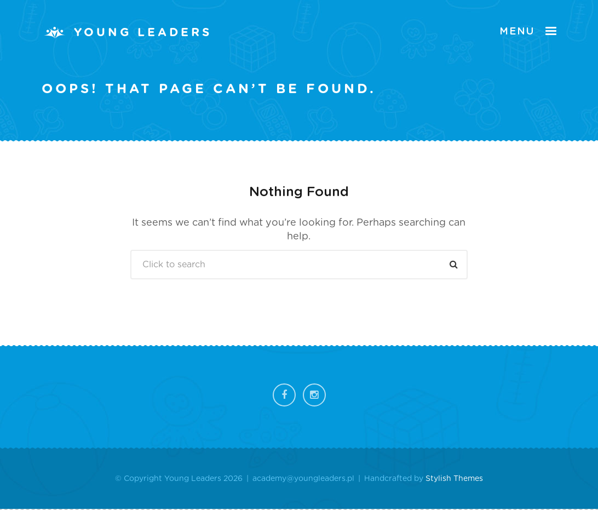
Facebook (284, 394)
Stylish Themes (454, 479)
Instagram (314, 394)
